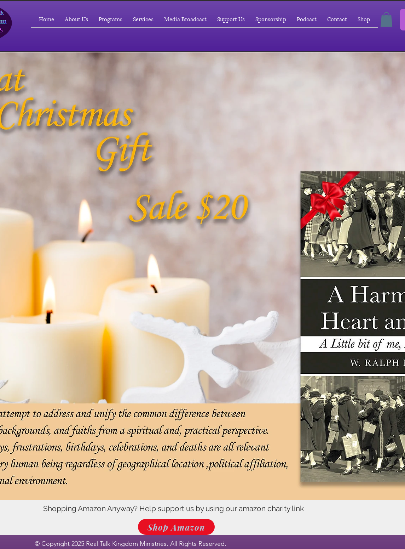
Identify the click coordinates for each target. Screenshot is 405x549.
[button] (386, 19)
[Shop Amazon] (176, 527)
